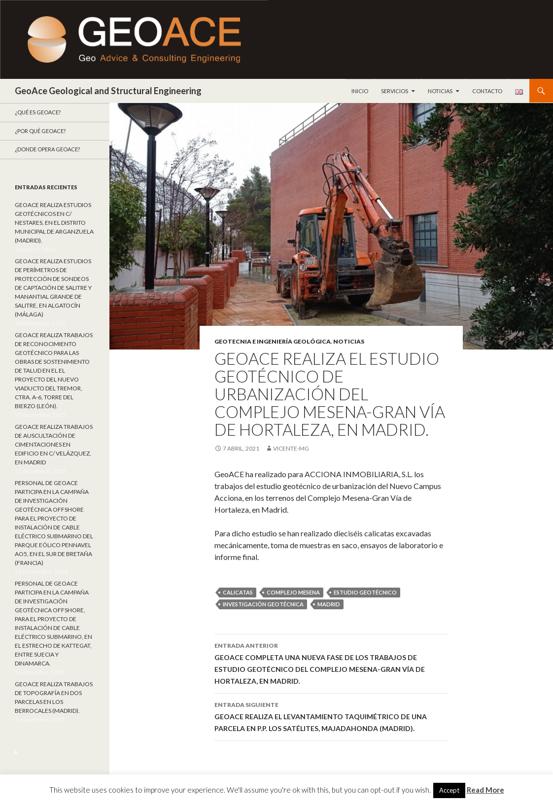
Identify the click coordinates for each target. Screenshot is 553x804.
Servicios (394, 91)
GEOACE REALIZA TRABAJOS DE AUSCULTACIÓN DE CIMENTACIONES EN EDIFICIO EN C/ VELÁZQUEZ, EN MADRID (54, 444)
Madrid (328, 604)
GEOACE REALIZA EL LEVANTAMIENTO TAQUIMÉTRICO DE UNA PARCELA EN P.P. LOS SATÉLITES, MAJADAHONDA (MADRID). (331, 716)
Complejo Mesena (293, 592)
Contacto (487, 91)
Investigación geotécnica (263, 604)
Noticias (440, 91)
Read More (485, 789)
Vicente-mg (291, 448)
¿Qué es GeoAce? (38, 112)
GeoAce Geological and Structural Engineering (108, 90)
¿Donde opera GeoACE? (47, 149)
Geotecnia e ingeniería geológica (272, 341)
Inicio (359, 91)
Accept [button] (449, 790)
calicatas (238, 592)
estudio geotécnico (365, 592)
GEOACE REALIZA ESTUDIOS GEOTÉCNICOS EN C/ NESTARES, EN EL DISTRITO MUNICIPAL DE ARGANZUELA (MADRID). (54, 222)
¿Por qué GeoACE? (40, 131)
